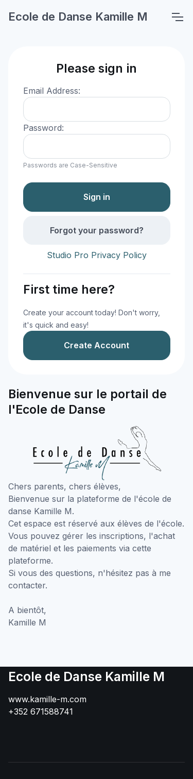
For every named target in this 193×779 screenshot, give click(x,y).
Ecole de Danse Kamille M (78, 16)
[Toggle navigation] (177, 17)
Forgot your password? (97, 230)
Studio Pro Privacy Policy (97, 255)
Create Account (96, 345)
